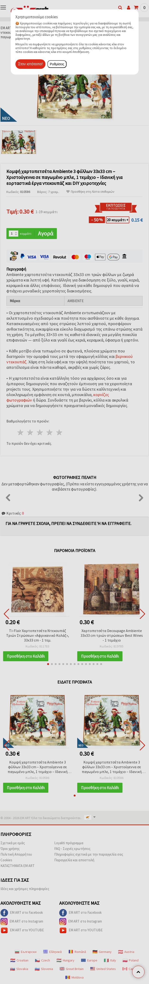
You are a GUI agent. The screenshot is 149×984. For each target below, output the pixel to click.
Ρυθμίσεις (57, 64)
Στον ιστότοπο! (30, 64)
